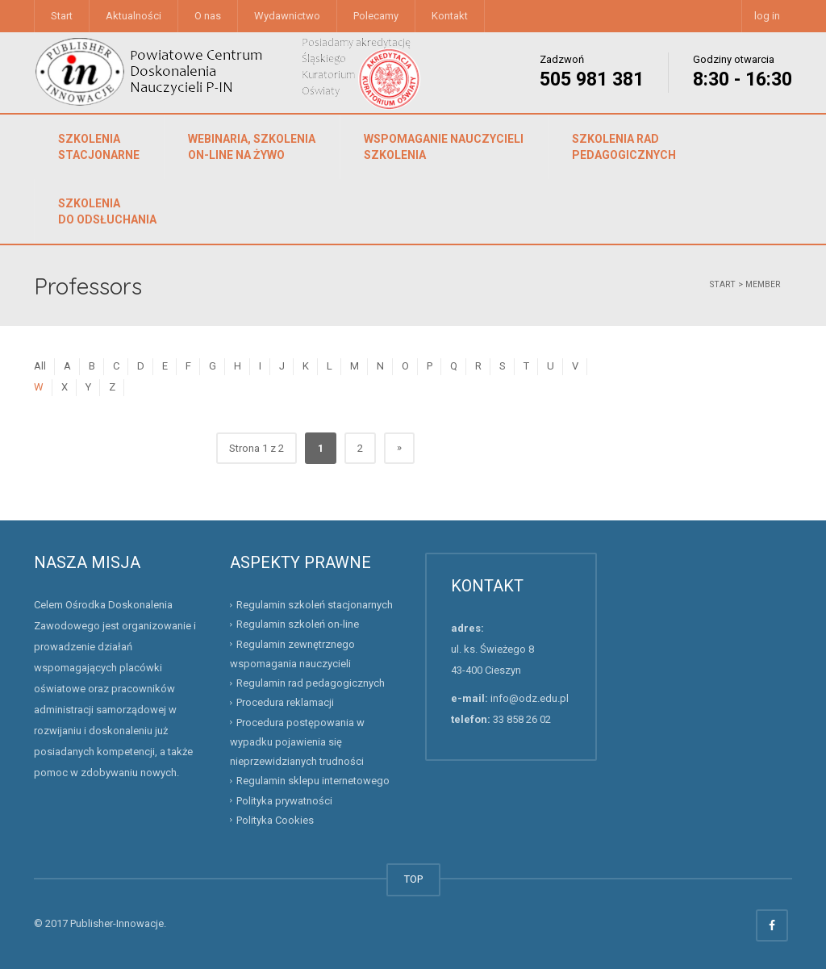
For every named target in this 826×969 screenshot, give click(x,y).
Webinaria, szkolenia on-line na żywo (251, 146)
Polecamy (375, 16)
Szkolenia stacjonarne (99, 146)
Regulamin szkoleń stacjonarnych (314, 605)
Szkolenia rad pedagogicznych (624, 146)
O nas (207, 16)
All (40, 366)
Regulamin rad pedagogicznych (310, 683)
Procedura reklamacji (285, 702)
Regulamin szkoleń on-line (297, 624)
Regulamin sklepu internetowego (313, 781)
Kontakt (450, 16)
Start (62, 16)
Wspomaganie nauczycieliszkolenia (444, 146)
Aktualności (133, 16)
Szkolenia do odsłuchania (107, 211)
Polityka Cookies (275, 820)
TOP (413, 879)
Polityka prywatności (284, 800)
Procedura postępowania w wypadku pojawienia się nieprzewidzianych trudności (297, 741)
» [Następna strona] (399, 447)
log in (767, 16)
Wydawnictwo (287, 16)
